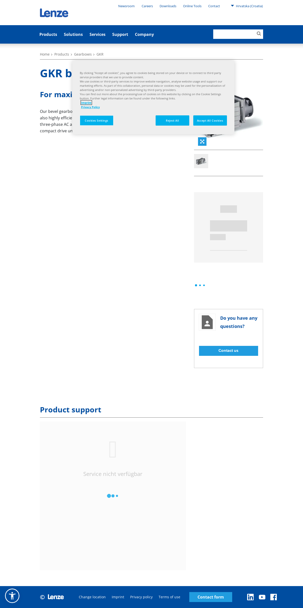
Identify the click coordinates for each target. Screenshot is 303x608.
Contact (214, 6)
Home (45, 54)
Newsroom (126, 6)
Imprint (118, 597)
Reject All (172, 120)
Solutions (73, 34)
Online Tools (192, 6)
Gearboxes (83, 54)
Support (120, 34)
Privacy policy (141, 597)
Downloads (168, 6)
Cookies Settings (96, 120)
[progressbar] (200, 285)
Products (48, 34)
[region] (153, 97)
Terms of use (169, 597)
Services (97, 34)
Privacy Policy (90, 107)
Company (144, 34)
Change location (92, 597)
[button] (12, 596)
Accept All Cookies (210, 120)
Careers (147, 6)
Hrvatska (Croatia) (247, 5)
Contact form (211, 597)
